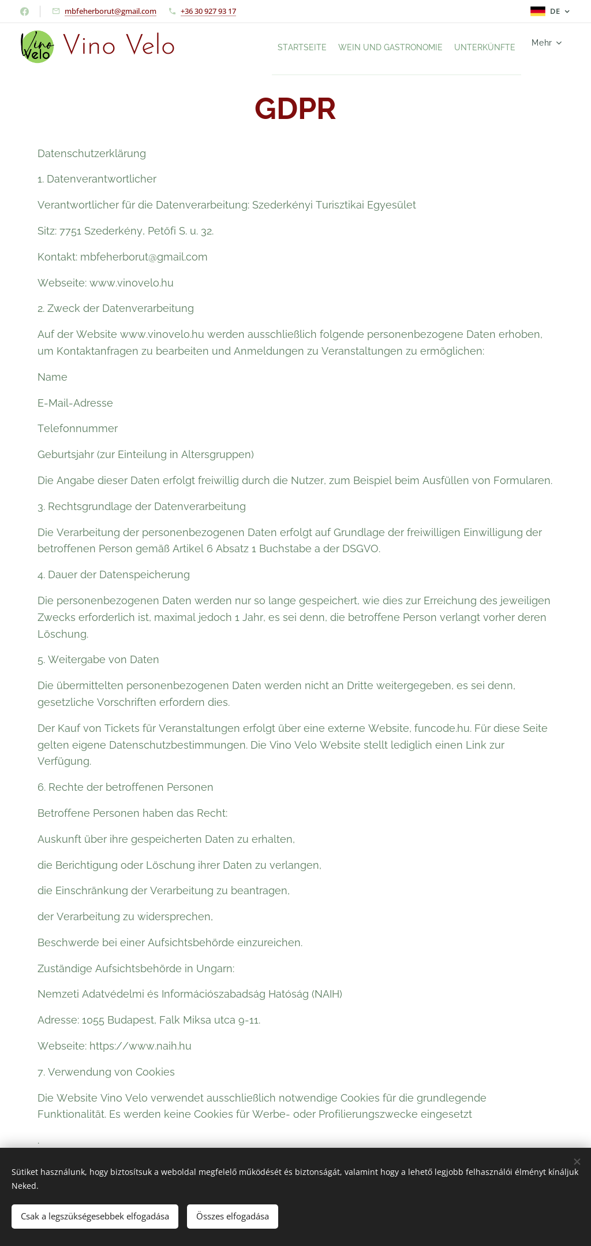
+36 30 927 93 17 (208, 11)
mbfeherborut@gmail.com (110, 11)
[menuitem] (264, 46)
